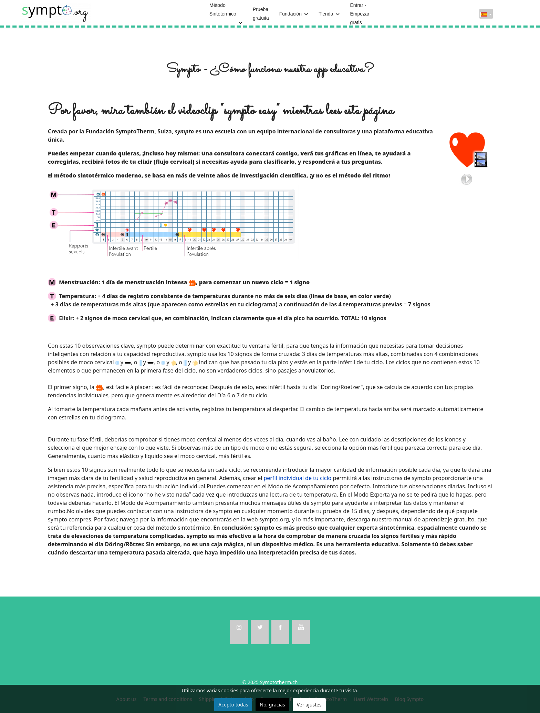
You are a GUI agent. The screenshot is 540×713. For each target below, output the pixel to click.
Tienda (326, 14)
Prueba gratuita (261, 14)
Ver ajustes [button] (309, 704)
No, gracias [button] (272, 704)
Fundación (290, 14)
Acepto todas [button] (233, 704)
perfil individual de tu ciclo (297, 478)
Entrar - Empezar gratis (359, 13)
